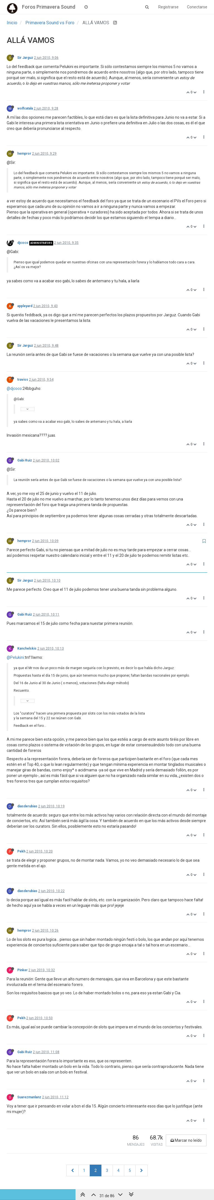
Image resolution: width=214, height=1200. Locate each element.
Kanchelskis (27, 648)
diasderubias (27, 806)
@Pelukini (15, 657)
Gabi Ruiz (24, 460)
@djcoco (14, 388)
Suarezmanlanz (29, 1097)
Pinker (22, 970)
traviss (22, 380)
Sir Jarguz (25, 58)
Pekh (21, 851)
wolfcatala (25, 108)
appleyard (24, 306)
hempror (24, 154)
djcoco (22, 243)
